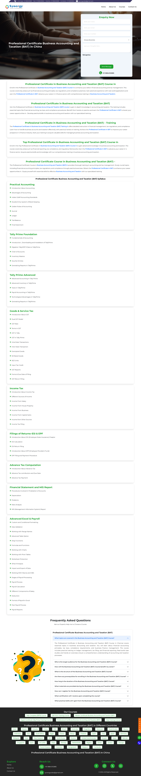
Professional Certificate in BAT (27, 94)
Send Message (106, 67)
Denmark (100, 729)
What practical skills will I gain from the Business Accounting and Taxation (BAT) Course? (88, 701)
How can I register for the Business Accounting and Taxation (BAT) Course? (82, 691)
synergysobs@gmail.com (54, 772)
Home (103, 7)
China (46, 729)
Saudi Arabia (113, 729)
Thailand (83, 734)
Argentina (87, 729)
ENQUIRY (139, 725)
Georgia (121, 743)
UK (50, 738)
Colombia (59, 747)
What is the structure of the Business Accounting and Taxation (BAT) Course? (83, 671)
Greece (110, 743)
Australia (75, 729)
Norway (63, 743)
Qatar (115, 738)
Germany (123, 734)
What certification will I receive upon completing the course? (77, 696)
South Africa (40, 734)
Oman (99, 743)
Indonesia (17, 734)
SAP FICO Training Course (60, 715)
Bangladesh (72, 747)
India (14, 729)
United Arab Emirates (89, 738)
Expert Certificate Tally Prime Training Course (36, 720)
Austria (73, 738)
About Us (112, 7)
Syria (31, 743)
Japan (112, 734)
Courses (122, 7)
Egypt (52, 734)
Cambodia (97, 747)
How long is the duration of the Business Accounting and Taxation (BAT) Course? (84, 681)
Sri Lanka (42, 743)
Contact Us (132, 7)
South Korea (61, 738)
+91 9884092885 (108, 73)
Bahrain (125, 738)
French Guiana (45, 747)
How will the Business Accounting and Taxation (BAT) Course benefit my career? (85, 667)
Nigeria (89, 743)
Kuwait (104, 738)
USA (55, 729)
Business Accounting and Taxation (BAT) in (52, 165)
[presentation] (96, 59)
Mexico (125, 729)
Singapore (20, 743)
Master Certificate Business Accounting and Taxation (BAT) (95, 715)
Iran (28, 734)
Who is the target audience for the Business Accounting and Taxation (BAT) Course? (86, 662)
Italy (26, 738)
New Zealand (38, 738)
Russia (24, 729)
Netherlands (76, 743)
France (62, 734)
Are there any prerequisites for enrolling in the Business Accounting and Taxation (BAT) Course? (90, 676)
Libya (53, 743)
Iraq (103, 734)
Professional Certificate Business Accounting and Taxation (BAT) (78, 720)
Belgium (85, 747)
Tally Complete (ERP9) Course (36, 715)
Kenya (72, 734)
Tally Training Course (113, 720)
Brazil (64, 729)
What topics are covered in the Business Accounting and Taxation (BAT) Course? (84, 638)
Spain (94, 734)
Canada (35, 729)
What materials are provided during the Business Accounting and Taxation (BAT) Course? (88, 686)
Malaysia (16, 738)
